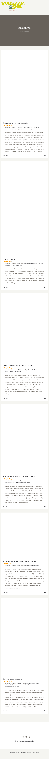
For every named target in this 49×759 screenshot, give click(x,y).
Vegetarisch (29, 127)
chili (14, 483)
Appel (37, 127)
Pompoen (31, 129)
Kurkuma (36, 566)
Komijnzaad (21, 685)
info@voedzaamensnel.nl (26, 741)
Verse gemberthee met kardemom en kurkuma (24, 562)
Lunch (18, 481)
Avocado (33, 481)
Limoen (28, 483)
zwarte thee (19, 265)
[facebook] (19, 737)
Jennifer (8, 127)
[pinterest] (29, 737)
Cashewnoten (8, 129)
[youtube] (26, 737)
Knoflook (16, 685)
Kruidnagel (40, 264)
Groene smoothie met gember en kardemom (24, 366)
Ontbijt (18, 370)
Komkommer (13, 371)
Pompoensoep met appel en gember (24, 124)
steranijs (7, 265)
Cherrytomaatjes (8, 483)
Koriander (23, 483)
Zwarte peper (12, 265)
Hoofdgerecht (20, 127)
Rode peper (13, 687)
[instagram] (22, 737)
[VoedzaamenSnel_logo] (12, 2)
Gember (21, 129)
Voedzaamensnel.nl (16, 752)
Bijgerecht (19, 683)
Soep (25, 127)
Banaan (30, 370)
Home (21, 32)
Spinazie (19, 371)
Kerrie (11, 685)
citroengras (28, 683)
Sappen (18, 264)
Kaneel (30, 264)
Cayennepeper (15, 129)
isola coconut (40, 370)
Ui (34, 129)
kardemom (26, 129)
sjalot (18, 687)
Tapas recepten (24, 481)
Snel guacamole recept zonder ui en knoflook (24, 477)
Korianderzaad (33, 685)
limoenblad (7, 687)
